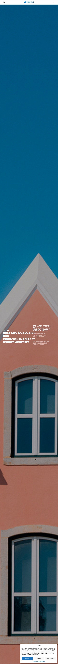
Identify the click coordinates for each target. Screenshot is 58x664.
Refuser (39, 658)
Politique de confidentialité (39, 661)
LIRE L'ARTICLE (9, 341)
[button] (55, 645)
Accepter (27, 658)
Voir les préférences (50, 658)
